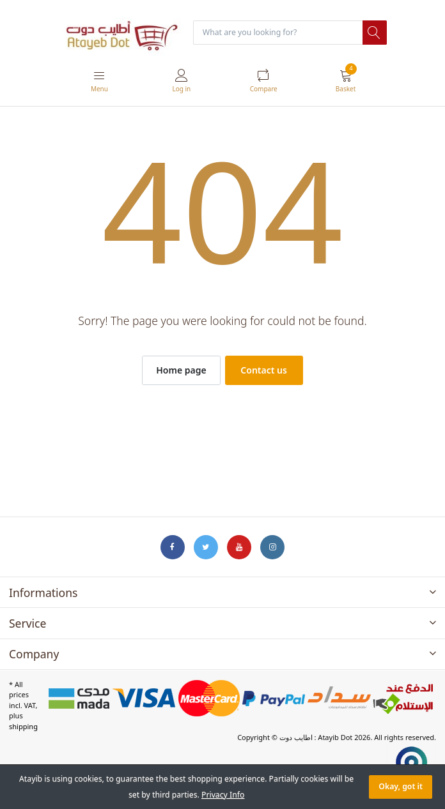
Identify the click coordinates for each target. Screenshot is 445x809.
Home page (181, 370)
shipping (23, 726)
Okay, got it (401, 786)
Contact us (263, 370)
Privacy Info (222, 794)
